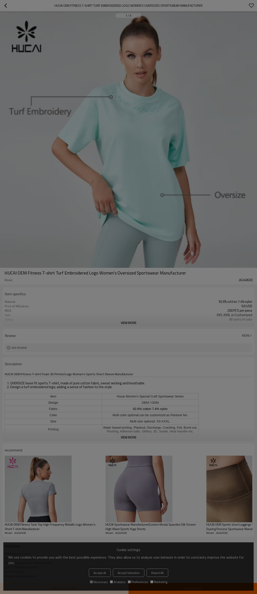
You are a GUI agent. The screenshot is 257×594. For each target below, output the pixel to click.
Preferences (138, 582)
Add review (19, 348)
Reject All (157, 572)
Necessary (99, 582)
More (246, 335)
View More (128, 322)
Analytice (118, 582)
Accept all (99, 572)
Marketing (158, 582)
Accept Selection (129, 572)
